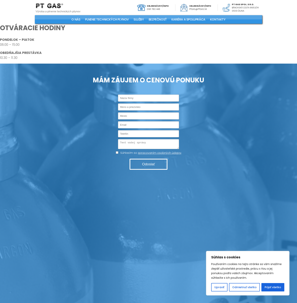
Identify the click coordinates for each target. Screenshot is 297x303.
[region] (247, 273)
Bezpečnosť (158, 19)
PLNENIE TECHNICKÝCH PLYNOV (107, 19)
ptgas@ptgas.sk (198, 9)
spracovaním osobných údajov (159, 154)
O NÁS (75, 19)
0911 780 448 (153, 9)
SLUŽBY (139, 19)
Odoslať (148, 165)
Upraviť (219, 287)
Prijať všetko (273, 287)
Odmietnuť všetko (244, 287)
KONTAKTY (218, 19)
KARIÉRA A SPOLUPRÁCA (188, 19)
